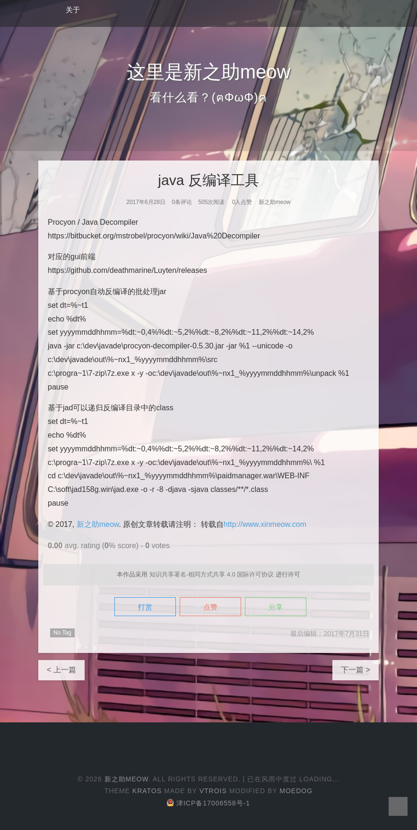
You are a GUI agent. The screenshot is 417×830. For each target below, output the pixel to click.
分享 (276, 607)
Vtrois (213, 791)
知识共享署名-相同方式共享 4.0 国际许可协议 (211, 574)
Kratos (147, 791)
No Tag (62, 632)
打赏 (145, 607)
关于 (73, 10)
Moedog (296, 791)
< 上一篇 (61, 670)
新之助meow (98, 524)
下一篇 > (355, 670)
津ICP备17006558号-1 (208, 803)
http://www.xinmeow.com (265, 524)
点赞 (210, 607)
